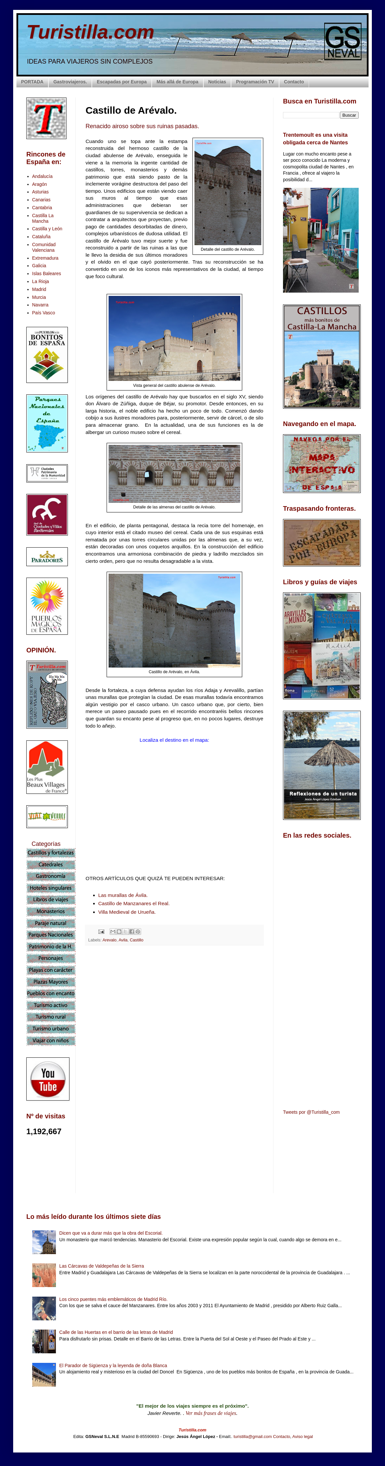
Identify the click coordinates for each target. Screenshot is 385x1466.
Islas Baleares (46, 273)
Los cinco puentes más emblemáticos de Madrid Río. (113, 1299)
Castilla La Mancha (43, 218)
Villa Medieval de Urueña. (127, 912)
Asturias (40, 191)
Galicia (39, 265)
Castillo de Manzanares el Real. (134, 903)
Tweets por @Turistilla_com (311, 1112)
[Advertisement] (174, 1009)
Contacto (294, 81)
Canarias (41, 199)
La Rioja (40, 281)
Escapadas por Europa (122, 81)
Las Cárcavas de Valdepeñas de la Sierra (101, 1266)
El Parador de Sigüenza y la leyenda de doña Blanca (113, 1365)
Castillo (136, 940)
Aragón (39, 184)
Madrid (39, 289)
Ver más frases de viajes (211, 1413)
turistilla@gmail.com (253, 1436)
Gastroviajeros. (70, 81)
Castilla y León (47, 228)
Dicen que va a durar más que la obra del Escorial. (111, 1233)
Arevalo (109, 940)
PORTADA (32, 81)
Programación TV (255, 81)
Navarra (40, 304)
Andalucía (42, 176)
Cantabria (42, 207)
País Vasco (43, 312)
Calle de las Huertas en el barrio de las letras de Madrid (116, 1332)
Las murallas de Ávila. (123, 895)
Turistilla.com (90, 32)
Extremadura (45, 258)
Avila (122, 940)
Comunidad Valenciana (44, 247)
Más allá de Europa (177, 81)
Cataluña (41, 236)
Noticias (217, 81)
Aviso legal (302, 1436)
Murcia (39, 297)
